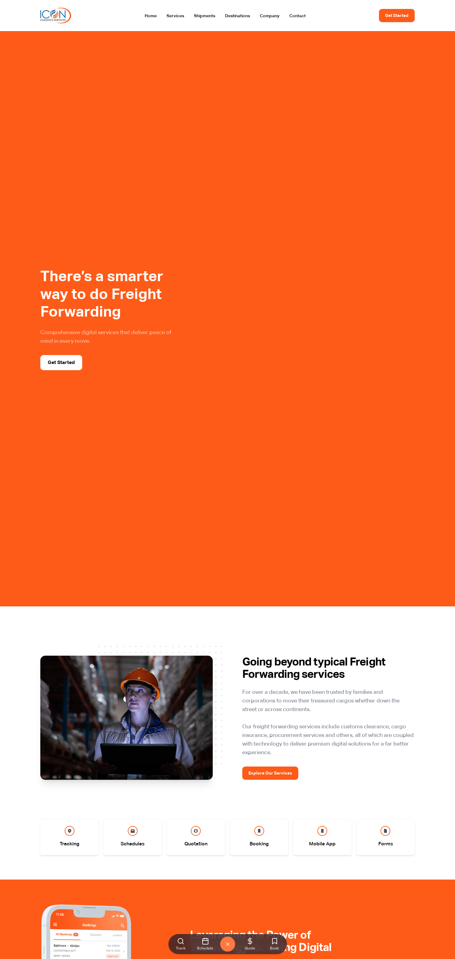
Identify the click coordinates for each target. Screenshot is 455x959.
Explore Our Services (270, 773)
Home (151, 15)
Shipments (204, 15)
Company (270, 15)
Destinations (237, 15)
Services (175, 15)
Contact (297, 15)
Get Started (397, 15)
